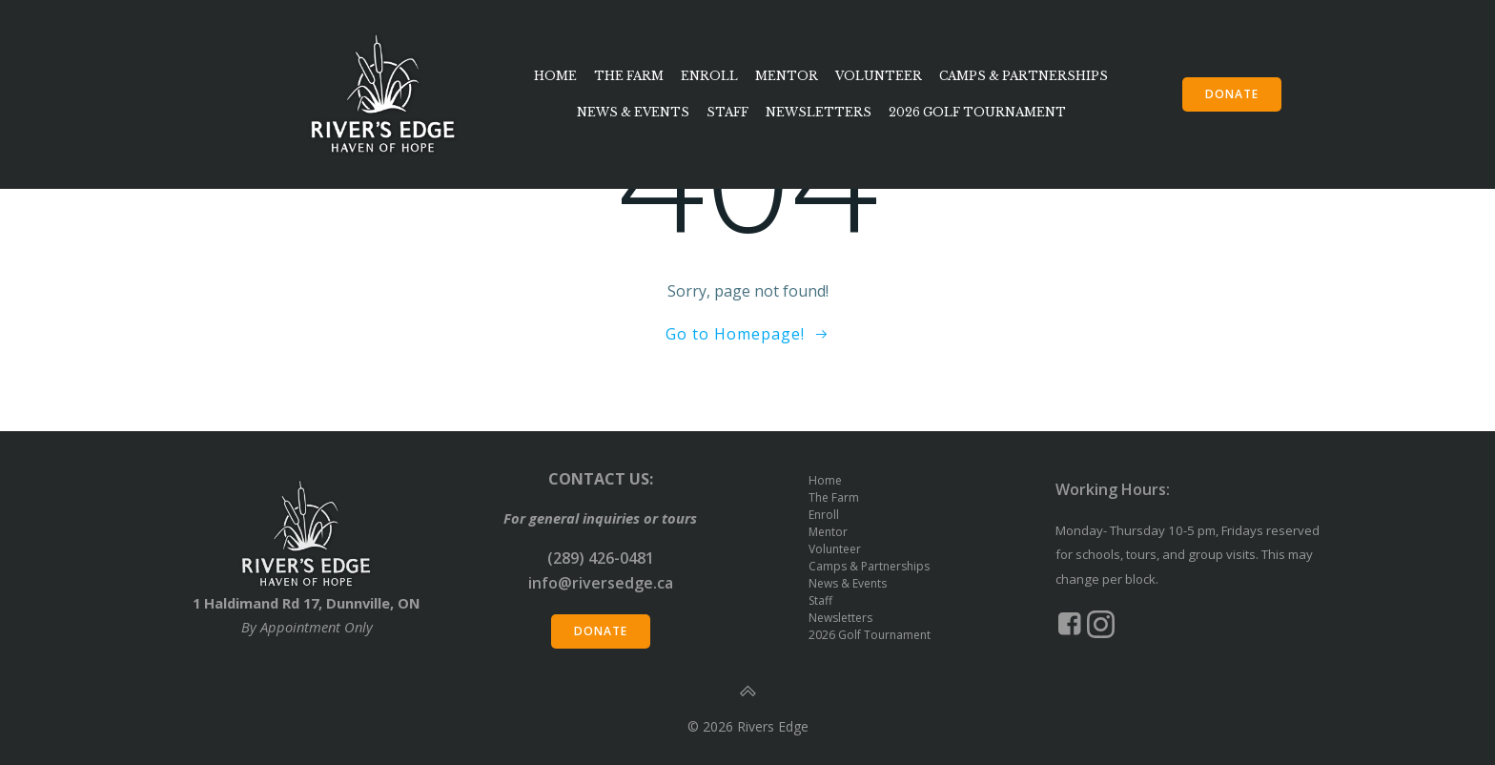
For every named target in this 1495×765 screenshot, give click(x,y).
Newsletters (818, 111)
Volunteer (878, 75)
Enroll (709, 75)
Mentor (786, 75)
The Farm (629, 75)
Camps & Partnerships (1023, 75)
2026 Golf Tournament (977, 111)
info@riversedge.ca (600, 582)
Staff (727, 111)
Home (555, 75)
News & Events (633, 111)
